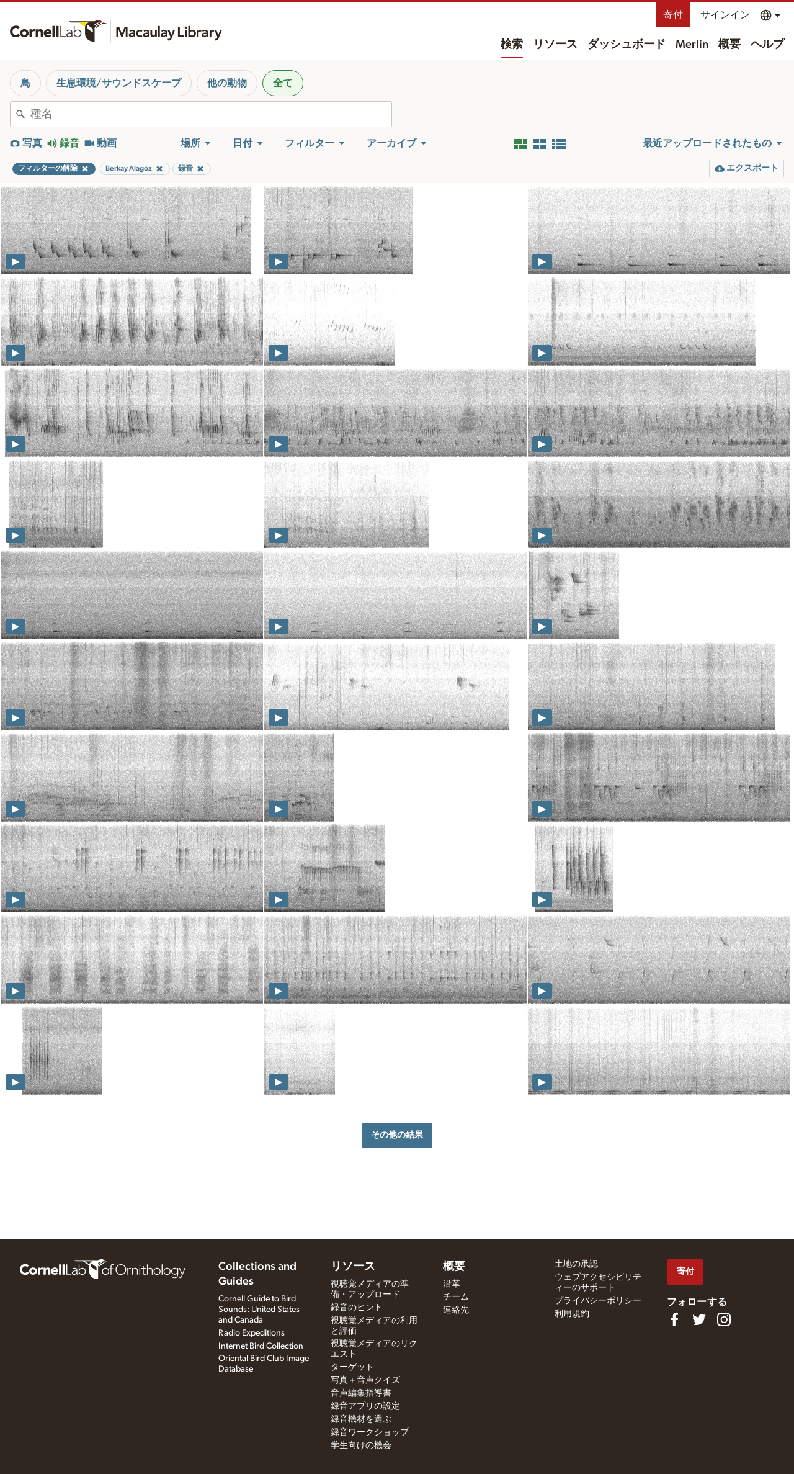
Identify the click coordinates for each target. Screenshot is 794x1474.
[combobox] (210, 114)
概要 (729, 44)
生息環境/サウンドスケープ (118, 83)
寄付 (673, 15)
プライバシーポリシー (598, 1300)
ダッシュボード (626, 44)
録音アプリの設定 (365, 1406)
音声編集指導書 (361, 1393)
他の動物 (227, 83)
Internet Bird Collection (260, 1346)
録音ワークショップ (370, 1432)
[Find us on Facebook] (674, 1319)
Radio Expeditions (251, 1333)
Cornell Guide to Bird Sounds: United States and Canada (259, 1309)
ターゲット (352, 1367)
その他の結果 (397, 1134)
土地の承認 (576, 1264)
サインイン (725, 15)
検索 (512, 44)
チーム (456, 1297)
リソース (555, 44)
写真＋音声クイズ (365, 1380)
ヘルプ (767, 44)
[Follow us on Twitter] (699, 1319)
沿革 (451, 1284)
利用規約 (572, 1314)
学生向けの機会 (361, 1445)
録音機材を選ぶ (361, 1419)
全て (283, 83)
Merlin (692, 44)
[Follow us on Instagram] (723, 1319)
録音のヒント (357, 1307)
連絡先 (456, 1310)
